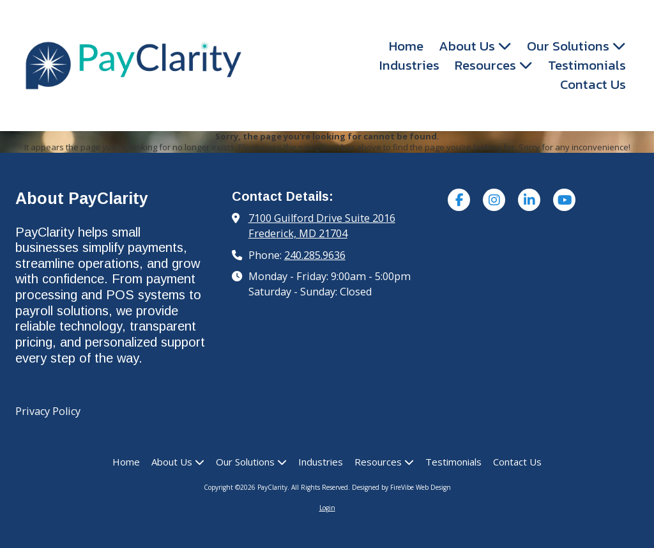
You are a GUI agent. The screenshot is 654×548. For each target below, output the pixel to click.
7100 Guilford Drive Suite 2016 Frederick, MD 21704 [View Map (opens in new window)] (321, 225)
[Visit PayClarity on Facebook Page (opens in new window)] (459, 200)
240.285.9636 (315, 255)
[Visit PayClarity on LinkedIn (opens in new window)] (529, 200)
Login (327, 507)
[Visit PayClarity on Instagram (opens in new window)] (494, 200)
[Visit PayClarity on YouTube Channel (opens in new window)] (564, 200)
